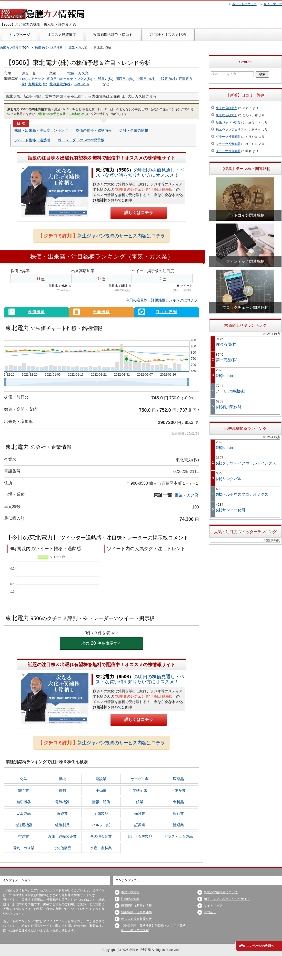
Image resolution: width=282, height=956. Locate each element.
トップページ (19, 35)
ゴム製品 (23, 813)
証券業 (139, 825)
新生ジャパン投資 (228, 122)
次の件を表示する (101, 643)
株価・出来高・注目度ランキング (41, 130)
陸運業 (178, 825)
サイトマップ (213, 905)
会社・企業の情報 (133, 130)
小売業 (101, 790)
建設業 (101, 779)
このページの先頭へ (260, 946)
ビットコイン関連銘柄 (245, 215)
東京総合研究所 (226, 108)
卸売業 (23, 790)
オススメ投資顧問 (61, 35)
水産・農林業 (101, 848)
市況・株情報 (130, 892)
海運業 (62, 813)
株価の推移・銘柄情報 (94, 130)
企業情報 (101, 312)
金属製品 (101, 813)
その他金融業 (101, 836)
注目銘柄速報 (130, 899)
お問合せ (210, 912)
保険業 (139, 813)
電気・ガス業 (78, 73)
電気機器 (62, 802)
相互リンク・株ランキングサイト (227, 899)
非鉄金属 (140, 790)
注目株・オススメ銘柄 (168, 35)
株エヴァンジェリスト (231, 129)
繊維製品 (62, 825)
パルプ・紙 (101, 825)
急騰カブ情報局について (221, 892)
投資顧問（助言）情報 (136, 905)
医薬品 (178, 779)
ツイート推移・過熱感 (32, 140)
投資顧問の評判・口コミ (113, 35)
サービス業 (140, 779)
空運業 (23, 836)
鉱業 (139, 802)
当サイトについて (244, 4)
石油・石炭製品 (139, 836)
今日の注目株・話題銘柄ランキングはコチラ (162, 300)
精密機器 (23, 802)
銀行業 (178, 813)
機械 (62, 779)
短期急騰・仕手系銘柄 (136, 912)
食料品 (178, 802)
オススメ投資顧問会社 (136, 919)
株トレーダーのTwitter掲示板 (81, 140)
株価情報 (36, 312)
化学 (23, 779)
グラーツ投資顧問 (228, 137)
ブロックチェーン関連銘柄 (245, 307)
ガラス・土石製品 (178, 836)
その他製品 (62, 848)
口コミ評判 (166, 312)
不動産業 (178, 790)
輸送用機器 (24, 825)
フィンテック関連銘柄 (245, 261)
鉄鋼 (62, 790)
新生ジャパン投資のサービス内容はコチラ (101, 235)
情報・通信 (101, 802)
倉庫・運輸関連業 (62, 836)
